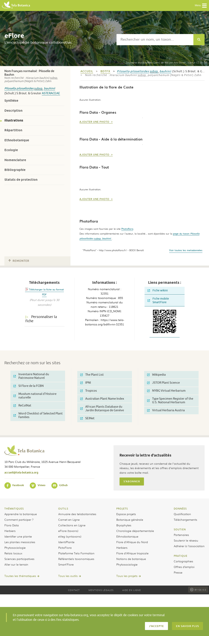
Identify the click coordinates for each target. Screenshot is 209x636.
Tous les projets (127, 576)
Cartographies (183, 561)
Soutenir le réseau (186, 540)
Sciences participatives (19, 559)
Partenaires (181, 535)
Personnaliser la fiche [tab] (41, 319)
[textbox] (155, 39)
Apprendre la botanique (20, 514)
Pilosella (10, 88)
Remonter (18, 261)
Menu (201, 5)
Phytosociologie (15, 548)
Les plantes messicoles (19, 542)
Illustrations (13, 120)
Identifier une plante (18, 536)
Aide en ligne (131, 590)
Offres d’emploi (184, 567)
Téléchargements (185, 520)
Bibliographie (14, 170)
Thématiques (14, 508)
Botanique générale (129, 520)
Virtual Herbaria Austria (166, 410)
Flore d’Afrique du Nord (132, 542)
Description (13, 110)
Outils (63, 508)
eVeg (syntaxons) (69, 536)
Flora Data (11, 525)
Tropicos (88, 391)
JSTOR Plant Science (163, 383)
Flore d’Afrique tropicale (132, 553)
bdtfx (105, 71)
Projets (122, 508)
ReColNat (22, 405)
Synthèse (11, 100)
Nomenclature (15, 160)
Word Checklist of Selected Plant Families (38, 415)
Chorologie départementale (135, 531)
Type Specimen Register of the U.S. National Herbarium (170, 400)
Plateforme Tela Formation (76, 553)
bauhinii (49, 88)
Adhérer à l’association (189, 546)
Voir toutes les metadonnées (185, 250)
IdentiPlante (66, 542)
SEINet (87, 418)
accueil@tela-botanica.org (21, 472)
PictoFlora (65, 548)
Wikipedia (156, 375)
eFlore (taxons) (68, 531)
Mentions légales (101, 590)
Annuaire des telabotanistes (77, 514)
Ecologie (11, 150)
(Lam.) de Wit (147, 62)
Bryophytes (123, 525)
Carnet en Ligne (69, 520)
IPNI (85, 383)
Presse (178, 572)
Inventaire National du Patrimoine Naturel (31, 376)
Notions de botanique (131, 559)
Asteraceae (51, 93)
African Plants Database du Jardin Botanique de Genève (102, 408)
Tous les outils (68, 576)
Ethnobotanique (16, 140)
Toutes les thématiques (20, 576)
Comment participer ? (18, 520)
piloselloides (25, 88)
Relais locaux (13, 553)
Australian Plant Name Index (102, 399)
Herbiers (10, 531)
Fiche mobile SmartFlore (158, 300)
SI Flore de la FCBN (28, 386)
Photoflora (127, 229)
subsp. (38, 88)
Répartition (13, 130)
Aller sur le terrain (16, 564)
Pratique (180, 556)
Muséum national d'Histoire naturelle (34, 395)
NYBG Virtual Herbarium (166, 391)
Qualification (182, 514)
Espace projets (126, 514)
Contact (74, 590)
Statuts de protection (20, 180)
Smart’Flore (66, 564)
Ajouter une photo (94, 121)
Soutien (180, 529)
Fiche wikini (158, 290)
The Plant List (92, 375)
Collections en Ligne (71, 525)
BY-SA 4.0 (198, 589)
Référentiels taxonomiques (76, 559)
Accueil (86, 71)
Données (180, 508)
